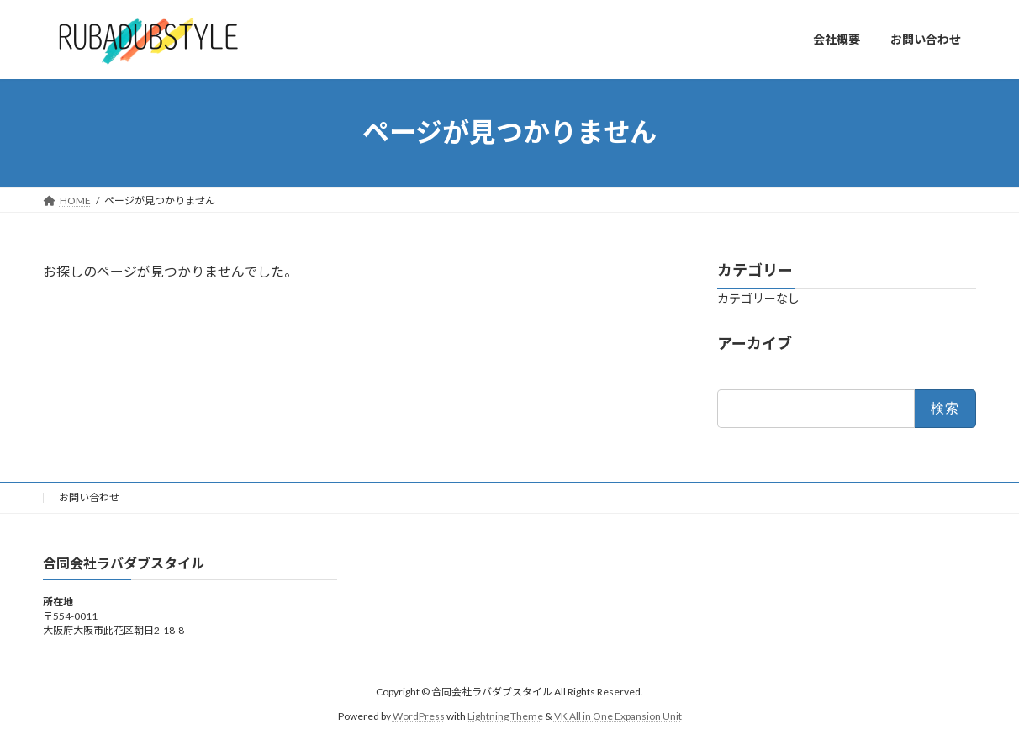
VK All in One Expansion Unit (618, 715)
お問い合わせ (89, 497)
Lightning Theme (505, 715)
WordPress (419, 715)
